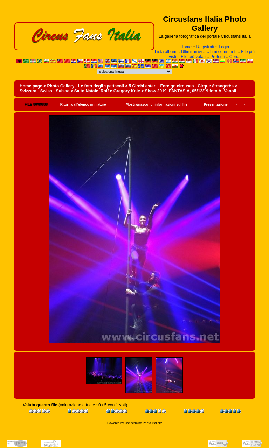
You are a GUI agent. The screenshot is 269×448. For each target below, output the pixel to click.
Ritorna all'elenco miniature (83, 104)
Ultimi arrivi (191, 51)
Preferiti (217, 56)
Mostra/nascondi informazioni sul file (156, 104)
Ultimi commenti (221, 51)
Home (186, 46)
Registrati (205, 46)
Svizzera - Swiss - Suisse (44, 91)
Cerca (235, 56)
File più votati (193, 56)
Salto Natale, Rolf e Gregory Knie (107, 91)
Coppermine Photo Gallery (143, 423)
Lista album (165, 51)
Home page (31, 86)
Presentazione (216, 104)
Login (224, 46)
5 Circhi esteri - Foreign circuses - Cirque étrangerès (181, 86)
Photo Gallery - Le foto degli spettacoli (85, 86)
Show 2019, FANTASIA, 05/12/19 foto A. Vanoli (190, 91)
